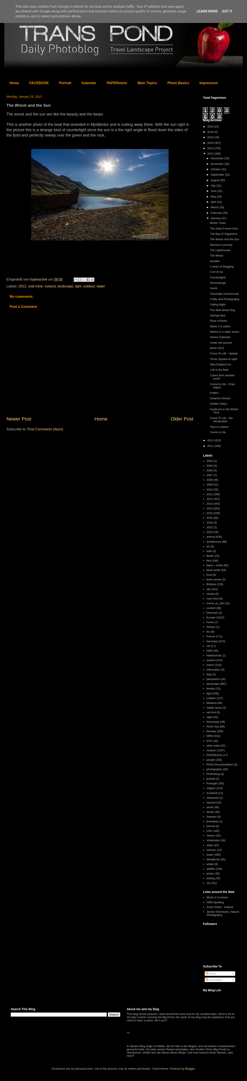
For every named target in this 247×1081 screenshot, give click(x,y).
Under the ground (221, 342)
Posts (211, 973)
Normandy (212, 721)
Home (14, 83)
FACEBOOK (39, 83)
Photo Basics (178, 83)
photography (214, 769)
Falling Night (217, 304)
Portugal (211, 783)
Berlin (209, 555)
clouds (210, 593)
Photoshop (213, 774)
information (213, 669)
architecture (213, 541)
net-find (211, 712)
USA (209, 830)
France (210, 636)
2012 (22, 286)
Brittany (211, 584)
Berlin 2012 (217, 348)
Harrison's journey (221, 244)
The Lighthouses (220, 250)
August (215, 180)
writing (210, 878)
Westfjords (213, 859)
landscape (65, 286)
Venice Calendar (220, 337)
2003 (209, 461)
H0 (208, 646)
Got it (227, 11)
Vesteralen (213, 840)
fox (208, 631)
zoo (208, 883)
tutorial (210, 826)
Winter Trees (218, 223)
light (78, 286)
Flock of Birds (218, 320)
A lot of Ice (216, 271)
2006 (209, 470)
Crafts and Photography (224, 299)
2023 (210, 126)
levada (210, 688)
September (218, 174)
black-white (213, 570)
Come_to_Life (215, 603)
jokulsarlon (213, 679)
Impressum (209, 83)
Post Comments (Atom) (45, 429)
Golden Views (218, 403)
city (208, 589)
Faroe (210, 622)
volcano (211, 850)
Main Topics (147, 83)
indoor (210, 665)
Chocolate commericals (224, 293)
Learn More (207, 11)
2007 (209, 475)
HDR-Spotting (215, 902)
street (209, 807)
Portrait (65, 83)
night (209, 717)
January (216, 218)
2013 (210, 153)
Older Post (182, 419)
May (214, 196)
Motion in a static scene (224, 331)
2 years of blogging (221, 266)
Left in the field (219, 369)
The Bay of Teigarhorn (223, 233)
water (101, 286)
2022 (209, 527)
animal (210, 536)
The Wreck (216, 255)
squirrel (211, 802)
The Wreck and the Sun (224, 239)
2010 (209, 489)
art (208, 546)
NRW (209, 736)
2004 (209, 465)
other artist (213, 745)
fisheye (210, 627)
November (217, 163)
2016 (210, 137)
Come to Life (218, 432)
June (214, 191)
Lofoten (211, 698)
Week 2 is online (220, 326)
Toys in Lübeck (219, 426)
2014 (210, 148)
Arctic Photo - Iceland (219, 907)
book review (213, 579)
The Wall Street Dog (222, 310)
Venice (210, 835)
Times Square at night (223, 359)
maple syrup (214, 707)
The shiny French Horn (224, 228)
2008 (209, 479)
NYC (209, 740)
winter (210, 873)
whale (210, 864)
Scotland (211, 793)
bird (208, 560)
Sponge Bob (217, 315)
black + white (214, 565)
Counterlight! (218, 277)
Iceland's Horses (220, 398)
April (214, 201)
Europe (210, 617)
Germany (212, 641)
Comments (214, 979)
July (214, 185)
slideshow (212, 797)
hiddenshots (213, 655)
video (209, 845)
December (217, 158)
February (217, 212)
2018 (210, 132)
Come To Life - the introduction (221, 419)
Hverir (213, 288)
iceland (50, 286)
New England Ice (220, 364)
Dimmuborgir (218, 282)
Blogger (190, 1068)
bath (209, 551)
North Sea (212, 726)
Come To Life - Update (224, 353)
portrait (210, 778)
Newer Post (18, 419)
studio (210, 812)
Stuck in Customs (217, 897)
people (210, 759)
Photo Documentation (219, 764)
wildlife (210, 868)
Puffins (214, 393)
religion (210, 788)
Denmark (212, 612)
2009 (209, 484)
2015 (210, 142)
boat (209, 574)
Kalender (89, 83)
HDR (209, 650)
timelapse (212, 821)
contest (210, 608)
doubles (215, 261)
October (216, 169)
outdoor (89, 286)
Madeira (211, 702)
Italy (209, 674)
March (215, 207)
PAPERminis (117, 83)
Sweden (211, 816)
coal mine (35, 286)
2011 (210, 446)
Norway (211, 731)
